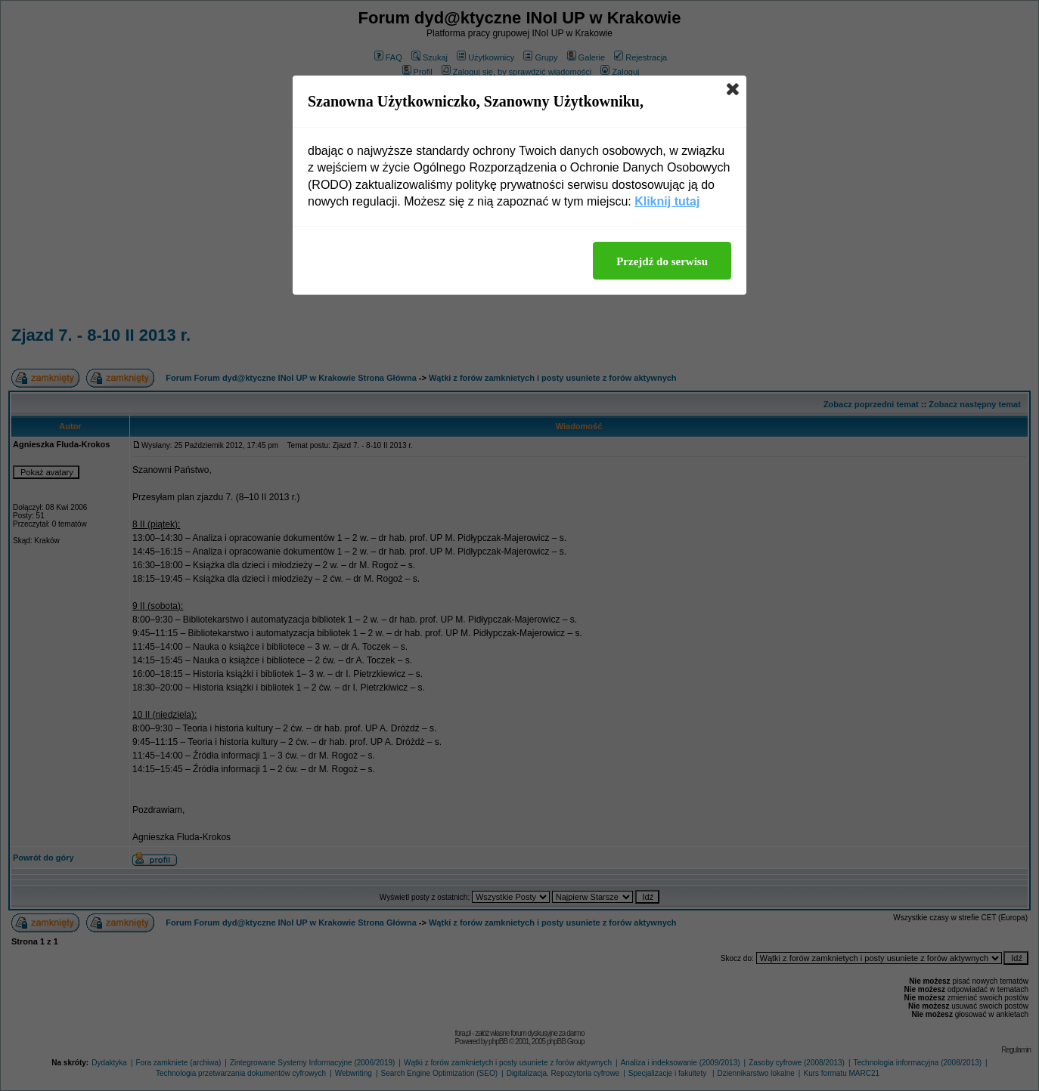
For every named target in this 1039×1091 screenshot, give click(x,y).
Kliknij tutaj (666, 201)
